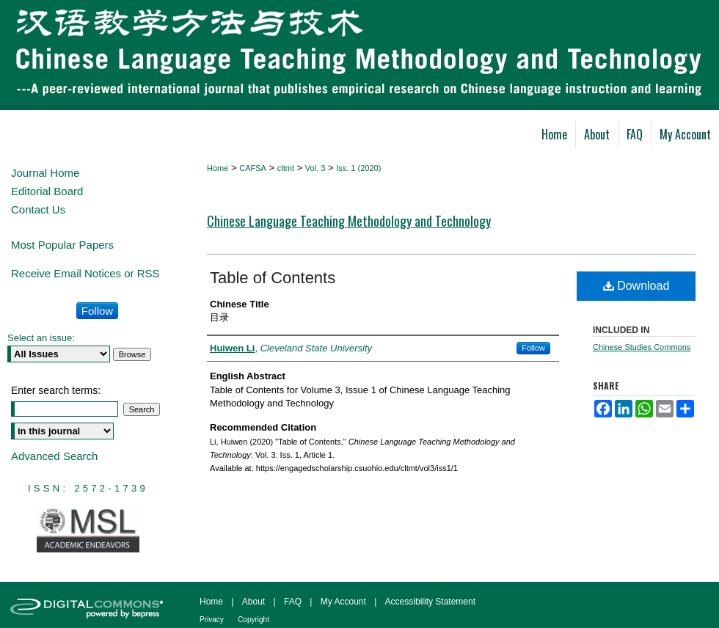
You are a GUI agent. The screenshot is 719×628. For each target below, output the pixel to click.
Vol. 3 (315, 168)
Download (636, 286)
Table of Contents (272, 278)
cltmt (285, 168)
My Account (343, 601)
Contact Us (38, 209)
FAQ (293, 601)
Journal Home (45, 173)
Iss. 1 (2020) (358, 168)
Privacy (212, 620)
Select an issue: (41, 337)
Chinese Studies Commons (641, 347)
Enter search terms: (56, 390)
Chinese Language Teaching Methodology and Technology (349, 220)
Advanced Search (54, 456)
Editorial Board (47, 191)
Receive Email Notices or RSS (85, 273)
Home (217, 168)
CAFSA (252, 168)
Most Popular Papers (62, 244)
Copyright (253, 620)
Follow (533, 347)
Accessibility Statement (430, 601)
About (253, 601)
